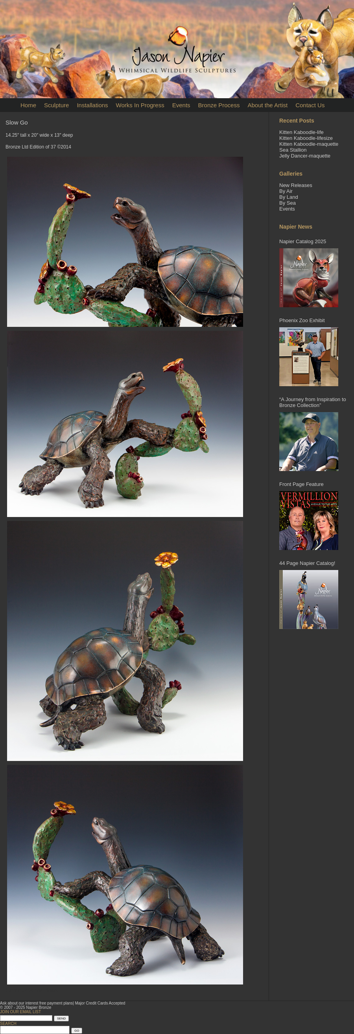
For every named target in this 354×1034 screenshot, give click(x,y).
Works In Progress (140, 105)
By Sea (287, 203)
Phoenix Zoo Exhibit (302, 320)
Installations (92, 105)
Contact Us (309, 105)
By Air (286, 191)
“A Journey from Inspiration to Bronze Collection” (312, 402)
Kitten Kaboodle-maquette (308, 144)
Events (181, 105)
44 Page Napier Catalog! (307, 563)
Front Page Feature (301, 484)
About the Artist (267, 105)
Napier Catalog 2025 (302, 241)
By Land (288, 197)
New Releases (295, 185)
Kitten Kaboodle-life (301, 132)
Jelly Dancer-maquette (304, 156)
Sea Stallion (292, 150)
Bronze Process (219, 105)
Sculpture (56, 105)
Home (28, 105)
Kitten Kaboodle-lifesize (306, 138)
